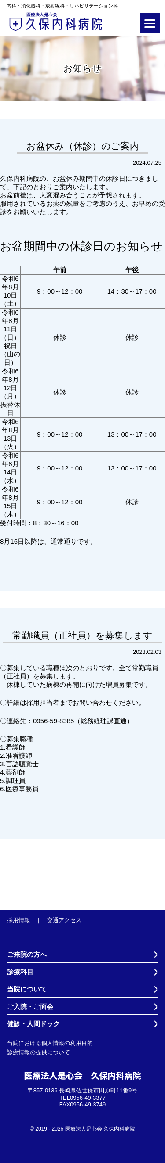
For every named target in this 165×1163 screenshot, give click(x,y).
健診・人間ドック (33, 1023)
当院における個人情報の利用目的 (50, 1043)
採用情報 (18, 920)
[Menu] (150, 23)
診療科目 (20, 972)
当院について (27, 989)
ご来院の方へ (27, 954)
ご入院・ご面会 (30, 1006)
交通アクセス (64, 920)
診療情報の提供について (38, 1052)
